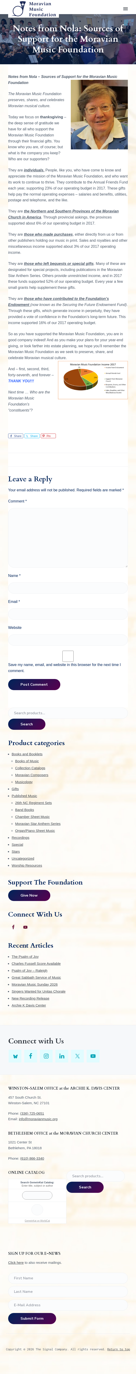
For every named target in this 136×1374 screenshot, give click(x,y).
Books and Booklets (27, 754)
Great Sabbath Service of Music (36, 977)
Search (26, 724)
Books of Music (27, 761)
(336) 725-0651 (32, 1113)
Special (17, 844)
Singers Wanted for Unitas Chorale (38, 991)
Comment (17, 501)
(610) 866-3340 (32, 1158)
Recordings (20, 838)
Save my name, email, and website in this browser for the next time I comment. (64, 668)
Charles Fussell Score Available (36, 963)
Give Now (29, 895)
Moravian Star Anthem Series (38, 824)
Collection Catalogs (30, 768)
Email (14, 602)
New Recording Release (30, 998)
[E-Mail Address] (68, 1305)
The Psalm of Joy (25, 957)
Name (14, 576)
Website (15, 628)
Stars (16, 851)
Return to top (118, 1349)
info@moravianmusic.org (38, 1119)
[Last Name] (68, 1291)
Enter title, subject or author (37, 1185)
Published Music (24, 796)
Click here (16, 1263)
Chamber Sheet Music (32, 817)
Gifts (15, 789)
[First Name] (68, 1278)
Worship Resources (27, 865)
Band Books (24, 810)
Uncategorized (23, 858)
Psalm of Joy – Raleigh (29, 970)
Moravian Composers (31, 775)
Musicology (24, 782)
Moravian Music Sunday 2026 (35, 984)
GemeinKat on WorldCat (37, 1221)
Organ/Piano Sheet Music (35, 831)
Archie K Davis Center (29, 1005)
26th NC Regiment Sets (33, 803)
